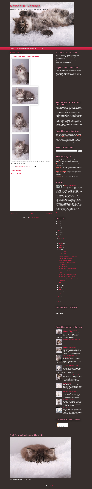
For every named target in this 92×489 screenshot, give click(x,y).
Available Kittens (67, 383)
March (60, 291)
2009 (59, 301)
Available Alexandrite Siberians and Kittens (27, 48)
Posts (59, 423)
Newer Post (14, 213)
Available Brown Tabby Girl (65, 258)
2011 (59, 296)
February (61, 294)
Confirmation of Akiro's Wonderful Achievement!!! (67, 263)
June (60, 285)
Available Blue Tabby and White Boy (68, 256)
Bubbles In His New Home (65, 260)
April (60, 289)
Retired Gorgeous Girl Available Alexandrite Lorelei (70, 330)
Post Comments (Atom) (34, 217)
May (60, 287)
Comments (60, 426)
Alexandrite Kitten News (69, 399)
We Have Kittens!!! (63, 266)
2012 (59, 236)
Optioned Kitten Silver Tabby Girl (67, 276)
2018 (59, 223)
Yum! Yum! (61, 282)
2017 (59, 225)
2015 (59, 230)
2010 (59, 299)
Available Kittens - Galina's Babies (71, 375)
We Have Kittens (63, 251)
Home (12, 48)
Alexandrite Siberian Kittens (69, 347)
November (61, 241)
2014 (59, 232)
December (61, 238)
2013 (59, 234)
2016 (59, 228)
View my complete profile (62, 212)
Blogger (54, 485)
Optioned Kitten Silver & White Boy (67, 274)
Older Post (49, 213)
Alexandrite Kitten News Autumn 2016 (72, 408)
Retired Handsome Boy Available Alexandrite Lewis (71, 356)
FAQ (42, 48)
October (61, 243)
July (60, 249)
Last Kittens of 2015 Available (70, 391)
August (61, 247)
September (62, 245)
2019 (59, 221)
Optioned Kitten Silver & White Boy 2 (68, 268)
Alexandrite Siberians (25, 6)
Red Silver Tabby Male (64, 254)
